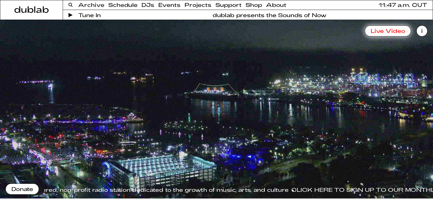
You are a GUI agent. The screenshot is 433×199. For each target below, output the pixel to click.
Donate (22, 188)
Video (388, 30)
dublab (31, 9)
